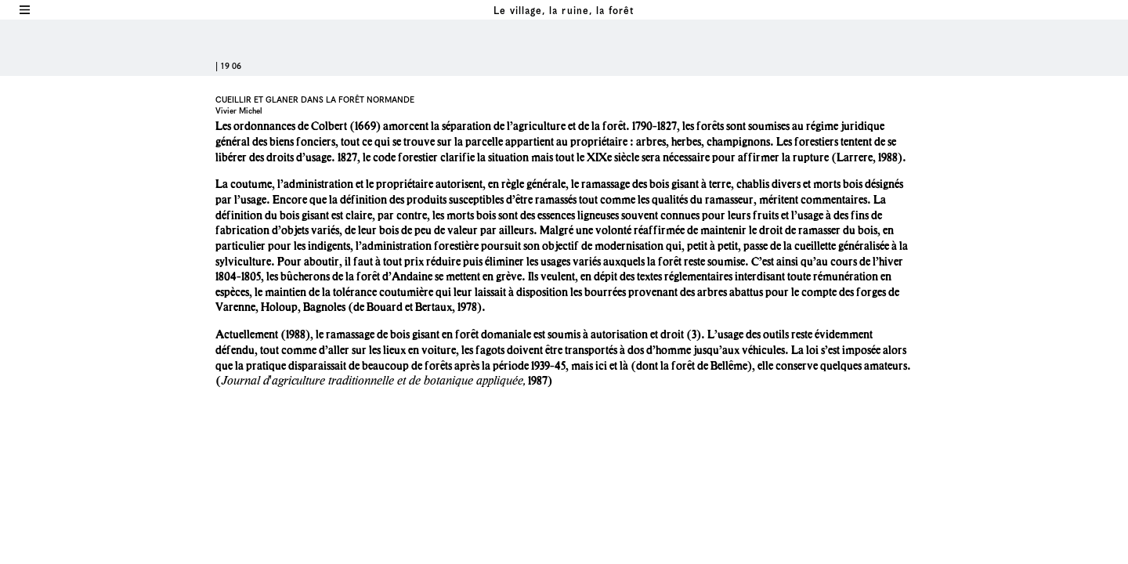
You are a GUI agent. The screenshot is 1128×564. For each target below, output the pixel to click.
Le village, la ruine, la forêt (564, 11)
